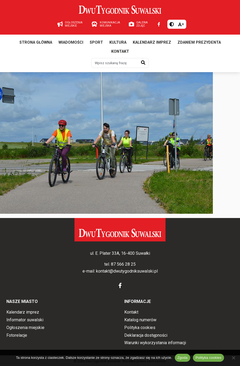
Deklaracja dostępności (145, 335)
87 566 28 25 (123, 264)
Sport (96, 42)
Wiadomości (71, 42)
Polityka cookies (139, 327)
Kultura (117, 42)
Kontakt (120, 51)
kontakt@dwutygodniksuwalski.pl (127, 271)
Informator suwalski (24, 319)
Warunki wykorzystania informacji (155, 342)
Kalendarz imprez (152, 42)
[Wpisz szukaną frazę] (114, 63)
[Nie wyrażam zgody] (233, 357)
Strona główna (35, 42)
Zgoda (182, 358)
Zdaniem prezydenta (199, 42)
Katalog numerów (140, 319)
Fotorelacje (16, 335)
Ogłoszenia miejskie (25, 327)
